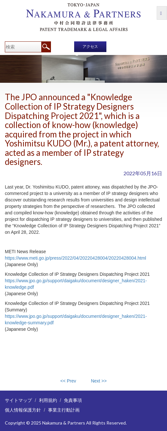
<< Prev (68, 380)
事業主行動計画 (64, 410)
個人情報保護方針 (23, 410)
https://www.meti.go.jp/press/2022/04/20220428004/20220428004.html (75, 258)
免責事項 (73, 400)
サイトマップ (18, 400)
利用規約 (48, 400)
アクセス (90, 46)
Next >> (99, 380)
